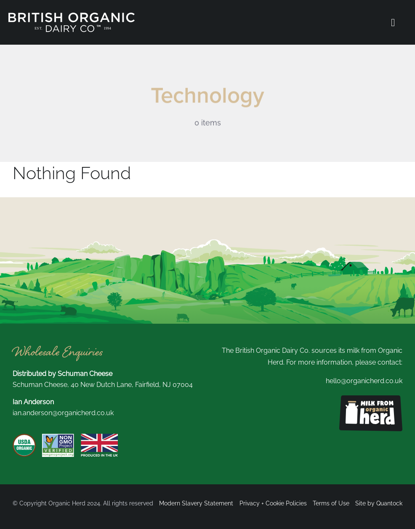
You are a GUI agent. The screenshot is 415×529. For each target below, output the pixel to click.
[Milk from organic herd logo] (370, 399)
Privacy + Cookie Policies (273, 503)
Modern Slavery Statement (196, 503)
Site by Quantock (378, 503)
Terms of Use (331, 503)
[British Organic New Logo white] (71, 16)
